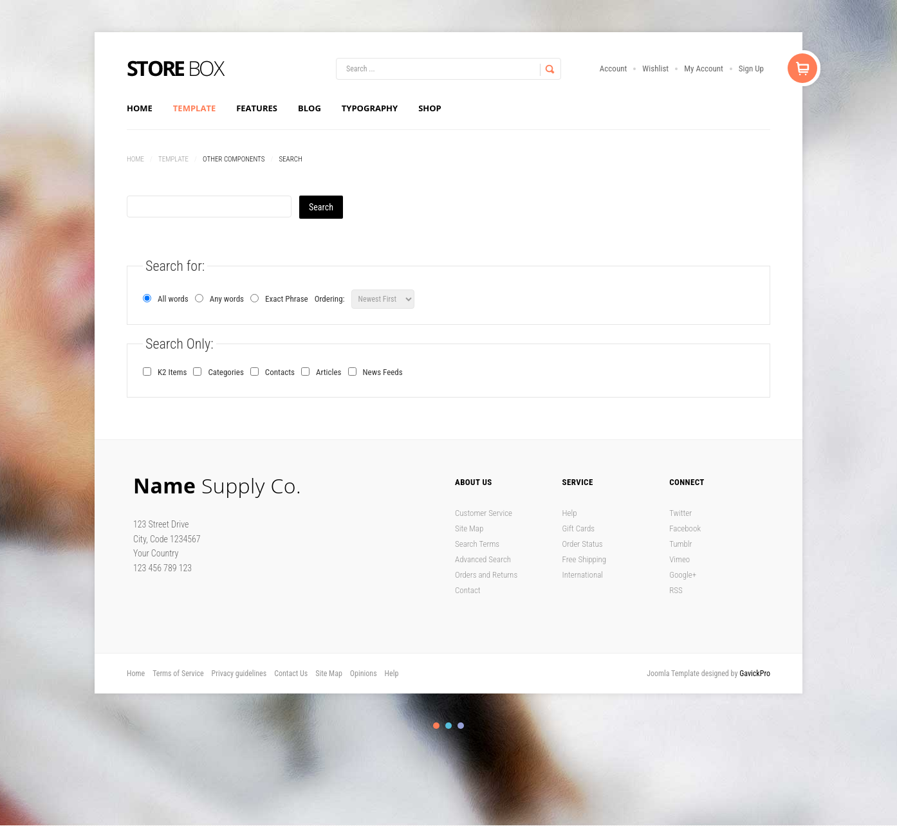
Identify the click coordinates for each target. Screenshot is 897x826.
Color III (461, 725)
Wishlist (655, 68)
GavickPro (754, 673)
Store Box (176, 68)
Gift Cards (578, 528)
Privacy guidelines (239, 673)
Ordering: (330, 299)
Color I (436, 725)
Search (321, 207)
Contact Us (291, 673)
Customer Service (483, 513)
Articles (329, 372)
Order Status (582, 544)
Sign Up (751, 68)
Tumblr (680, 544)
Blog (309, 108)
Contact (468, 590)
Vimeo (679, 559)
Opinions (363, 673)
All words (166, 299)
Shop (429, 108)
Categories (225, 372)
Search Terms (477, 544)
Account (613, 68)
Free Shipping (584, 559)
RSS (676, 590)
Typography (370, 108)
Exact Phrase (279, 299)
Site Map (469, 528)
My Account (703, 68)
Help (569, 513)
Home (140, 108)
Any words (219, 299)
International (583, 575)
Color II (448, 725)
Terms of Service (178, 673)
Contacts (280, 372)
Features (256, 108)
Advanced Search (483, 559)
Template (194, 108)
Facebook (685, 528)
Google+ (682, 575)
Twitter (680, 513)
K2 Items (172, 372)
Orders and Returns (486, 575)
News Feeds (383, 372)
